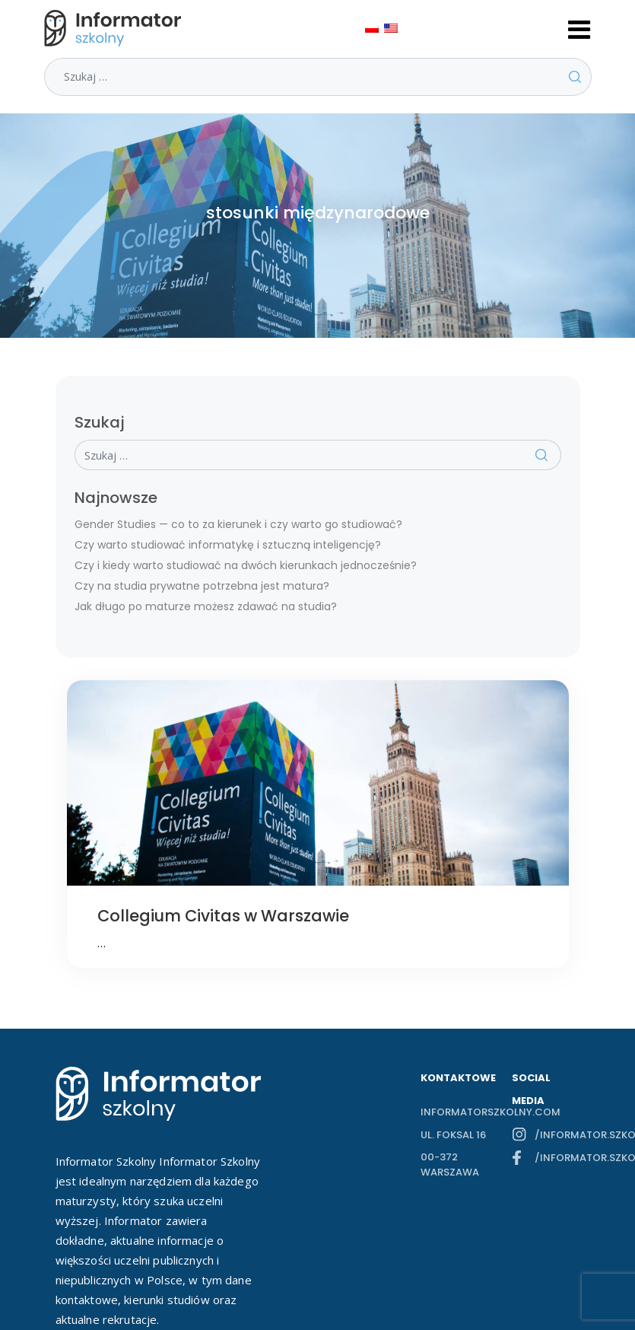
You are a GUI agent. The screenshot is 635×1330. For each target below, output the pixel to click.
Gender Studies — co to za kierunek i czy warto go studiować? (238, 524)
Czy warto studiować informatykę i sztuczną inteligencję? (228, 544)
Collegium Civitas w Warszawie (223, 916)
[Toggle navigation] (579, 28)
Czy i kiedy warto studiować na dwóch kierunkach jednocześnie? (246, 565)
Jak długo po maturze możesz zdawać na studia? (206, 606)
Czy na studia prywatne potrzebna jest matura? (202, 585)
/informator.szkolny (557, 1135)
